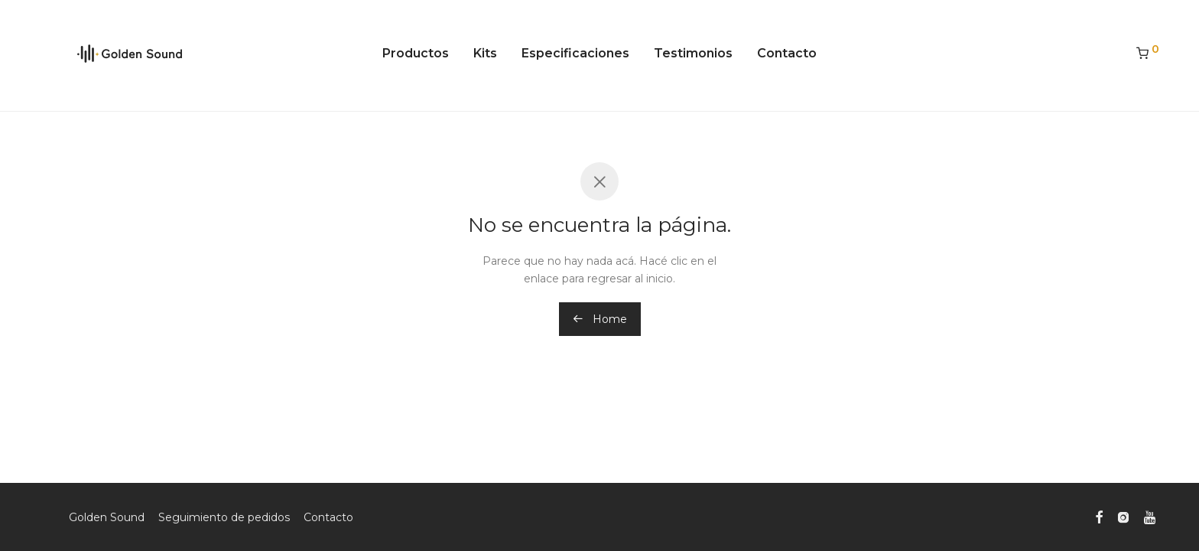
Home (600, 319)
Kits (485, 53)
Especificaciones (575, 53)
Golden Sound (107, 517)
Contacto (787, 53)
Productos (415, 53)
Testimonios (693, 53)
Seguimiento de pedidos (224, 517)
